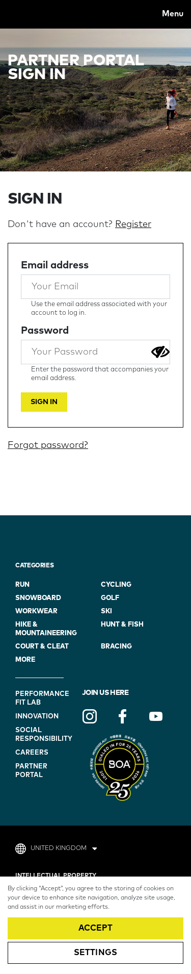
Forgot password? (48, 445)
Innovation (37, 716)
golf (110, 598)
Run (22, 585)
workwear (36, 611)
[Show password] (160, 352)
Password (45, 331)
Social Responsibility (40, 734)
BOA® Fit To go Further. (30, 14)
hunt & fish (122, 624)
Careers (31, 753)
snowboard (38, 598)
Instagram (89, 716)
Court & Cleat (42, 646)
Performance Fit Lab (40, 698)
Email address (55, 265)
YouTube (155, 716)
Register (133, 224)
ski (106, 611)
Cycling (116, 585)
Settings (95, 952)
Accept (95, 928)
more (25, 660)
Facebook (122, 716)
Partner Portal (31, 771)
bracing (116, 646)
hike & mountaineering (46, 628)
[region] (95, 925)
